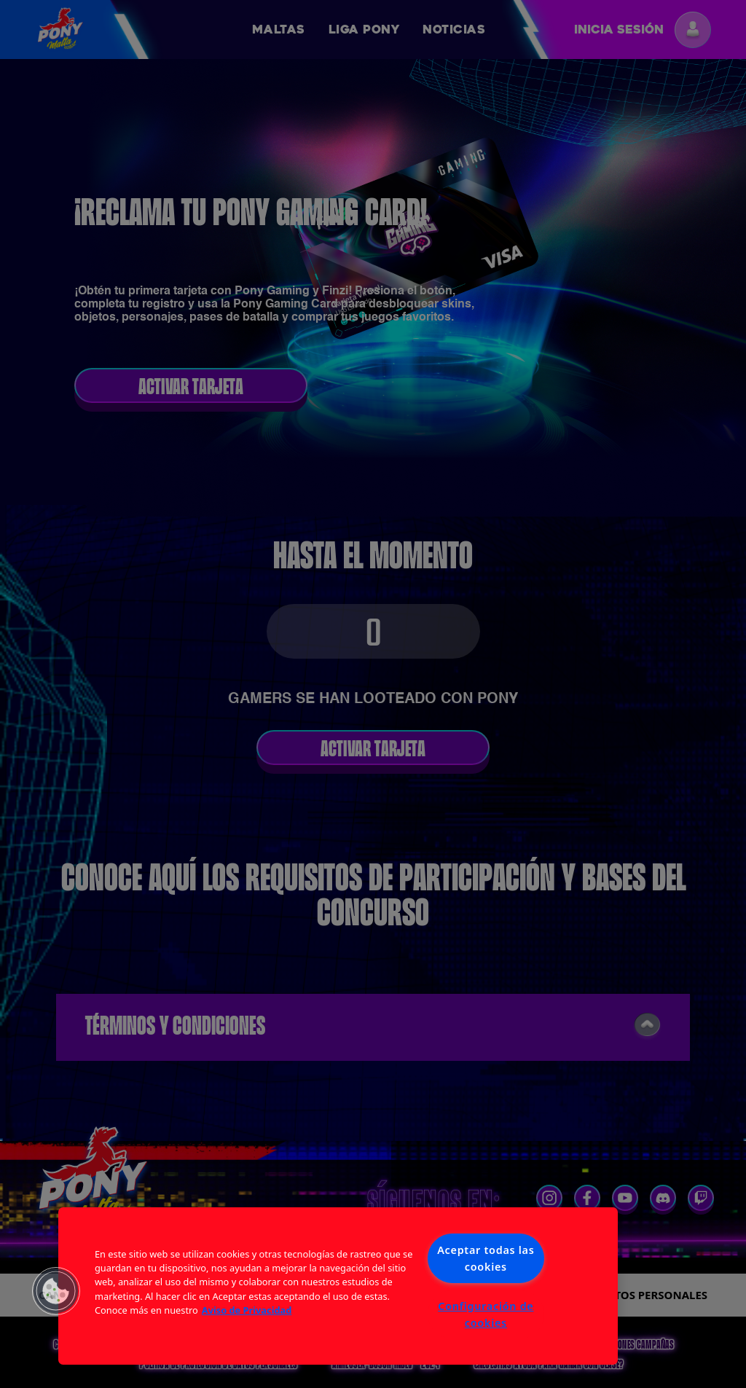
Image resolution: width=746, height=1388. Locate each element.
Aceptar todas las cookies (485, 1258)
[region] (338, 1286)
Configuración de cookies (485, 1314)
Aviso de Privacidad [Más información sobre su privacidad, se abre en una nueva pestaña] (247, 1310)
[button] (56, 1291)
